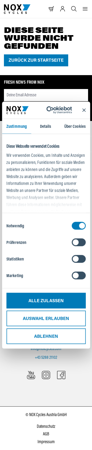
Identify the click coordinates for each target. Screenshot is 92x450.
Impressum (46, 441)
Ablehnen (46, 336)
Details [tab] (45, 126)
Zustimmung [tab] (16, 126)
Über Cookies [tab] (75, 126)
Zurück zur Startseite (36, 60)
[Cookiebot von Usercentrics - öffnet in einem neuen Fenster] (53, 110)
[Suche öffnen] (74, 9)
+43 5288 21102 (46, 357)
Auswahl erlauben (46, 318)
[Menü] (85, 9)
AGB (46, 434)
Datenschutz (46, 426)
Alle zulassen (46, 300)
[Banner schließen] (84, 110)
